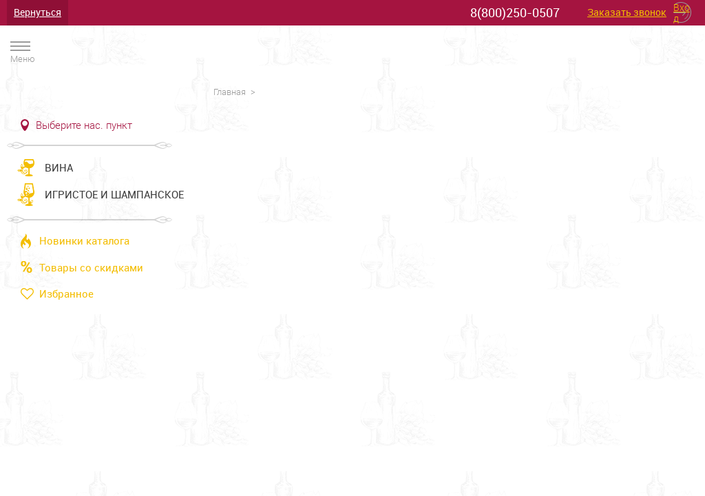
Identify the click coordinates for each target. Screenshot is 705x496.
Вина (59, 167)
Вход (681, 12)
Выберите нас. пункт (84, 125)
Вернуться (37, 12)
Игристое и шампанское (114, 194)
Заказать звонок (626, 13)
